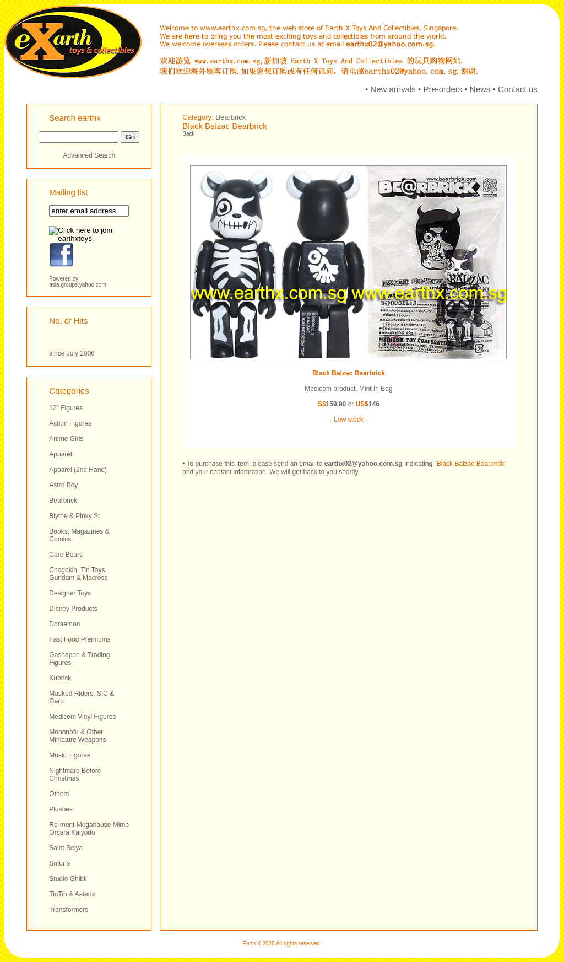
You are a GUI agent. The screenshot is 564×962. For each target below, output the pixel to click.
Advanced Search (89, 155)
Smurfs (59, 863)
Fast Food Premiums (79, 639)
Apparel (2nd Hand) (78, 470)
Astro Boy (63, 485)
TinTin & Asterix (72, 894)
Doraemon (64, 624)
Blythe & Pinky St (74, 516)
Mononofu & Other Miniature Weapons (77, 736)
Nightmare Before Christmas (75, 774)
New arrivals (393, 89)
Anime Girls (66, 439)
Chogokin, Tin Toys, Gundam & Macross (78, 574)
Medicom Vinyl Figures (82, 717)
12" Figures (66, 408)
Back (188, 134)
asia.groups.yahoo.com (77, 285)
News (480, 89)
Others (59, 794)
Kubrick (60, 678)
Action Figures (70, 423)
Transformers (68, 909)
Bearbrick (63, 500)
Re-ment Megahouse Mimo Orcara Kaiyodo (89, 828)
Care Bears (66, 554)
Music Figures (69, 755)
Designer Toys (70, 593)
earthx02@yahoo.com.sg (363, 463)
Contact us (518, 89)
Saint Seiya (66, 848)
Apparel (60, 454)
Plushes (61, 809)
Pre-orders (442, 89)
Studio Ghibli (67, 879)
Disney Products (73, 608)
